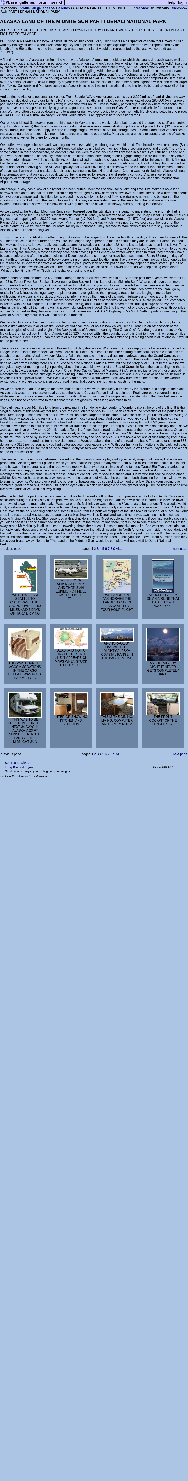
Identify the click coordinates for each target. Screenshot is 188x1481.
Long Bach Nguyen (19, 767)
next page (180, 548)
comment (12, 762)
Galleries (63, 8)
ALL (119, 548)
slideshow (179, 8)
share (25, 762)
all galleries (41, 8)
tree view (141, 8)
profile (25, 8)
